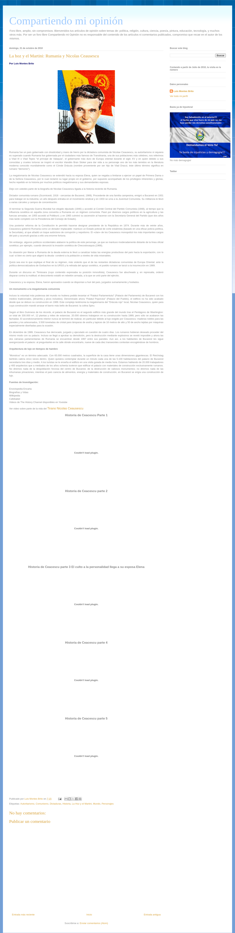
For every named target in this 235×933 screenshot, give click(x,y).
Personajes (108, 803)
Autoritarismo (27, 803)
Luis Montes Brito (34, 798)
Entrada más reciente (23, 914)
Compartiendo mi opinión (66, 21)
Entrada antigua (152, 914)
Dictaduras (55, 803)
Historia (67, 803)
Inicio (89, 914)
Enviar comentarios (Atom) (94, 923)
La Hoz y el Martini (82, 803)
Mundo (96, 803)
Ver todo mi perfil (179, 96)
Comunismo (42, 803)
